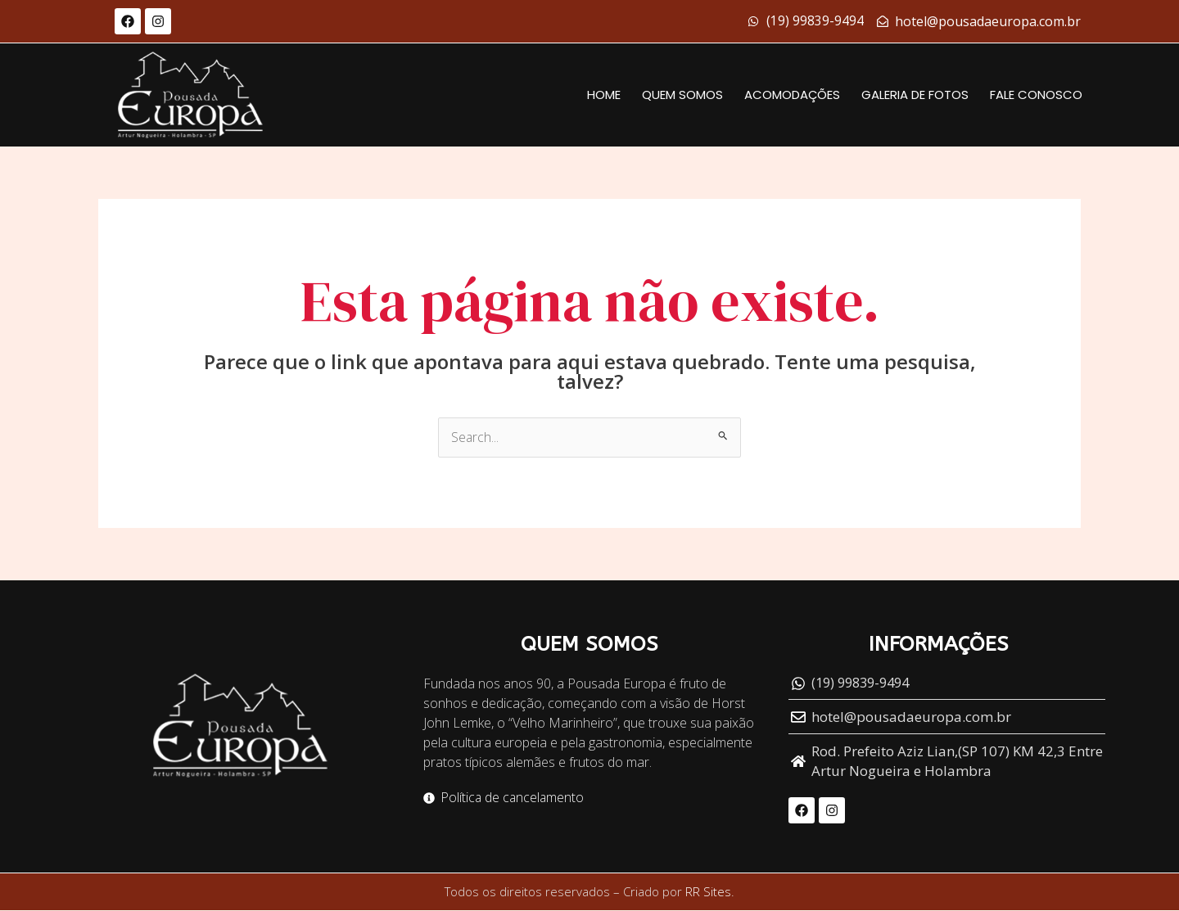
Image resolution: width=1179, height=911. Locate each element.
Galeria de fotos (915, 94)
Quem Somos (682, 94)
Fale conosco (1036, 94)
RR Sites (708, 893)
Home (604, 94)
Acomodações (792, 94)
